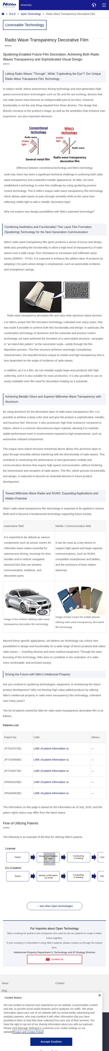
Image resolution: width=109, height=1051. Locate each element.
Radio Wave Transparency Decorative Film (70, 13)
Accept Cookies (51, 1046)
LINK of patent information (51, 748)
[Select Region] (94, 5)
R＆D (12, 13)
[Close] (100, 1000)
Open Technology (31, 13)
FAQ (4, 990)
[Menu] (104, 5)
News (5, 983)
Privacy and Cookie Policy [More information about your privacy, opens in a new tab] (28, 1036)
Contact (60, 983)
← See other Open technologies (54, 906)
